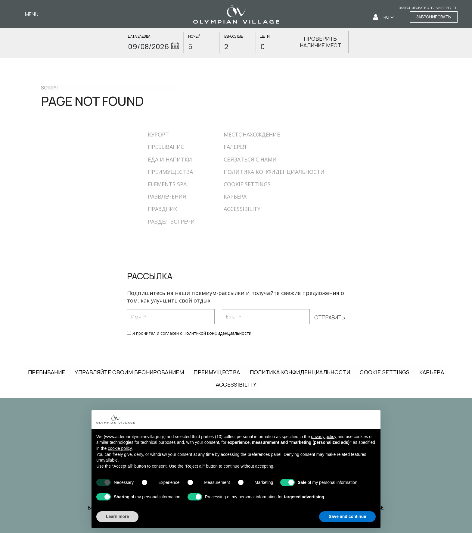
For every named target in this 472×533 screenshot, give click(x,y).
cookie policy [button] (120, 448)
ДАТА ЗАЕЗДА (139, 36)
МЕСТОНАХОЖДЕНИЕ (252, 134)
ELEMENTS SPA (167, 184)
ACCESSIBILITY (242, 208)
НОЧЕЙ (194, 36)
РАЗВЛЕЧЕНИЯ (167, 196)
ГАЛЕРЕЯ (235, 146)
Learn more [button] (117, 516)
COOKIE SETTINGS (247, 184)
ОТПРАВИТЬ (329, 317)
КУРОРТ (158, 134)
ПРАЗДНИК (162, 208)
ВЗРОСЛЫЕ (233, 36)
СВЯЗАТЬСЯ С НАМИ (250, 159)
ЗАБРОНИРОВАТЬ (433, 17)
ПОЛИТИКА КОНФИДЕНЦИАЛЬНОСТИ (274, 171)
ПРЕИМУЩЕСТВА (170, 171)
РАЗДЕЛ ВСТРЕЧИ (171, 221)
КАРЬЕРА (235, 196)
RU (387, 17)
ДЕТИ (265, 36)
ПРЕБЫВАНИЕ (166, 146)
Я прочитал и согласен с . (192, 333)
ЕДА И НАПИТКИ (170, 159)
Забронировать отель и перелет (428, 8)
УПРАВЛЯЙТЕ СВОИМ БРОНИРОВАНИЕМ (129, 372)
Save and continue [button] (347, 516)
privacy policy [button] (323, 436)
